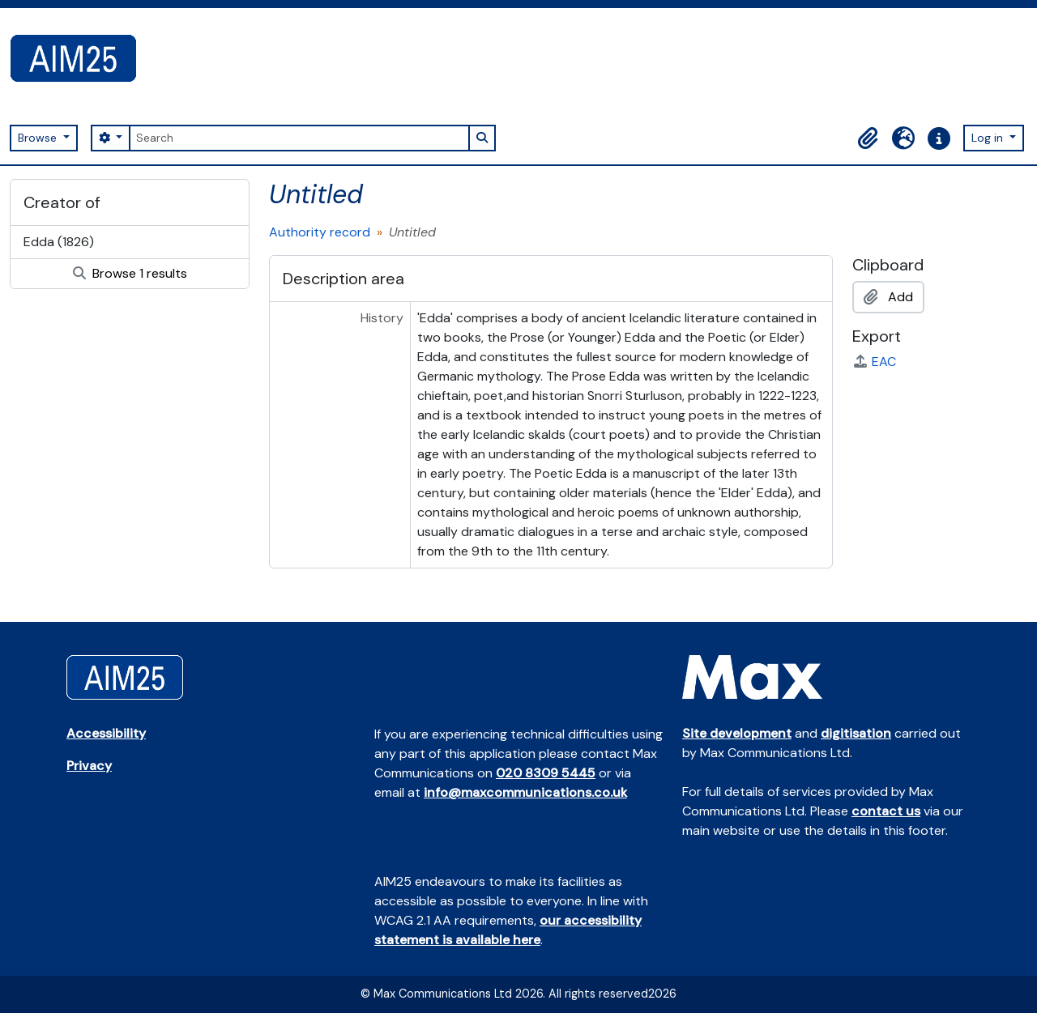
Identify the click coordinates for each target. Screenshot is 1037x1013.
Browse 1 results (130, 273)
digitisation (856, 733)
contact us (885, 810)
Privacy (89, 765)
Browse (39, 137)
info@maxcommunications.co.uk (525, 792)
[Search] (299, 138)
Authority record (319, 231)
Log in (988, 137)
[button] (868, 138)
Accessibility (106, 733)
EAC (874, 361)
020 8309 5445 (545, 772)
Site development (737, 733)
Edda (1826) (58, 241)
